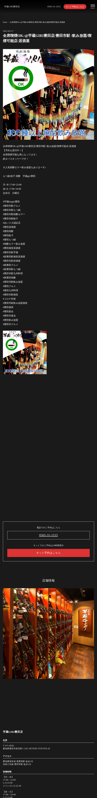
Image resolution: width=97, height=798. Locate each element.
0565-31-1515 (54, 6)
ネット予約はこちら (75, 7)
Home (5, 22)
